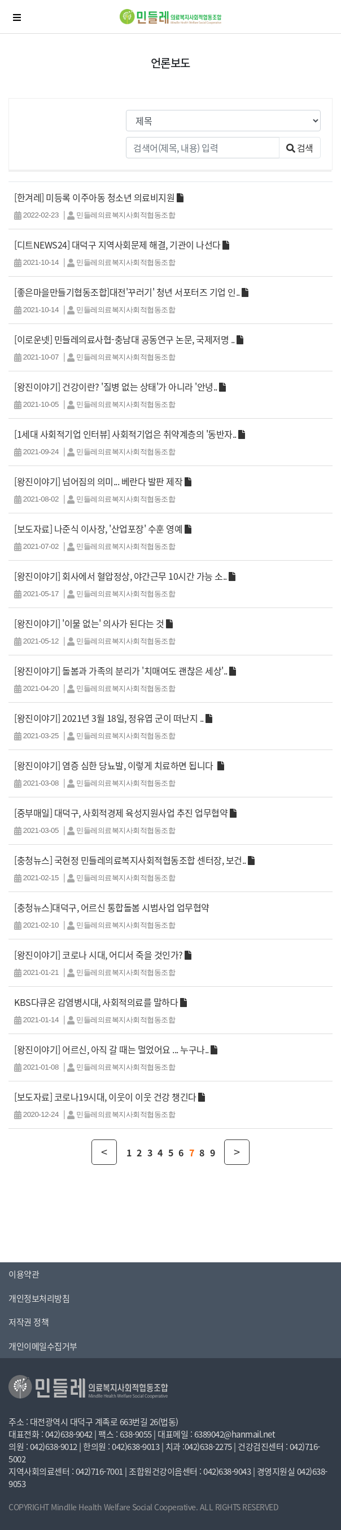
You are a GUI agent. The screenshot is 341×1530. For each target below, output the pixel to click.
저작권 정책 (28, 1322)
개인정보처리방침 (38, 1298)
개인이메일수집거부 (42, 1346)
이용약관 (23, 1274)
